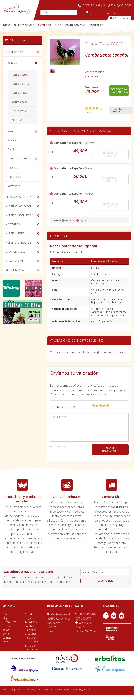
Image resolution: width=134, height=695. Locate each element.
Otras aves (14, 185)
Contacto (8, 641)
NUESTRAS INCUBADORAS (20, 206)
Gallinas (93, 44)
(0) (119, 18)
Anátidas (13, 131)
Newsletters (9, 622)
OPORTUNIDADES (15, 251)
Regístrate (30, 618)
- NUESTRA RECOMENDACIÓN (23, 120)
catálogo (44, 25)
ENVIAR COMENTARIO (110, 450)
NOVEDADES (13, 224)
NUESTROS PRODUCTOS (19, 215)
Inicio (6, 25)
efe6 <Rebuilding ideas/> (78, 689)
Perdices (13, 149)
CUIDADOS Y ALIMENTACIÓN (21, 197)
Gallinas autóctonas (110, 44)
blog (58, 25)
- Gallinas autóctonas (22, 74)
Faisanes (13, 140)
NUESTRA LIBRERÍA (16, 233)
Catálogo (99, 42)
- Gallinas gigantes (20, 101)
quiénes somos (24, 25)
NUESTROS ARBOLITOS (18, 242)
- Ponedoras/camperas (23, 111)
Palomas (13, 167)
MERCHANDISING (15, 270)
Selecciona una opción (119, 90)
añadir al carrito (110, 154)
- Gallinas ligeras (19, 92)
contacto (96, 25)
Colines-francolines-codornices (24, 158)
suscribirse (105, 580)
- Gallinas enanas (20, 83)
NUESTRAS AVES (115, 42)
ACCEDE (111, 13)
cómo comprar (75, 25)
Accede (29, 614)
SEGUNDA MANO (15, 260)
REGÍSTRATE (124, 13)
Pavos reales (15, 176)
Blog (5, 618)
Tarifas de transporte (120, 110)
